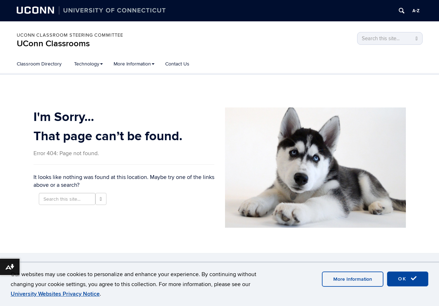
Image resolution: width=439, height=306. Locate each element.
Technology (88, 64)
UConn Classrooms (53, 43)
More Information (134, 64)
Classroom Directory (39, 64)
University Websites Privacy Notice (55, 293)
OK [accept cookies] (407, 278)
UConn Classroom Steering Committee (70, 35)
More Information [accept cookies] (352, 279)
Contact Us (177, 64)
